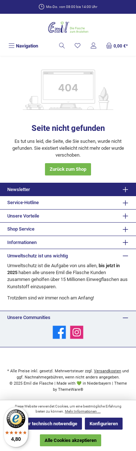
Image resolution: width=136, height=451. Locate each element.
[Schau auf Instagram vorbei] (77, 332)
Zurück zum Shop (68, 169)
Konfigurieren (104, 423)
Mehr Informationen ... (83, 411)
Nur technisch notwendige (50, 423)
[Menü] (23, 46)
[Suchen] (62, 46)
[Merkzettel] (78, 46)
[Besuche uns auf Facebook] (59, 332)
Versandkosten (107, 371)
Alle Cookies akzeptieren (70, 440)
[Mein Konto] (94, 46)
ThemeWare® (70, 389)
